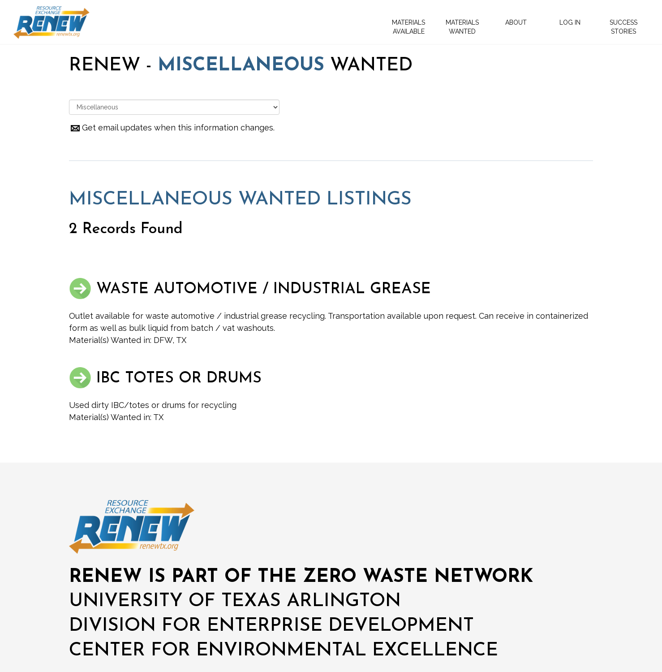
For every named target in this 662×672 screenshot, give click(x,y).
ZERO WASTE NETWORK (418, 577)
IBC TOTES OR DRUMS (165, 378)
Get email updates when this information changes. (172, 127)
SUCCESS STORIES (623, 27)
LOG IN (569, 22)
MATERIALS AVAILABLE (408, 27)
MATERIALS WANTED (462, 27)
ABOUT (516, 22)
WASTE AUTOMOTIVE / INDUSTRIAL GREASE (250, 289)
